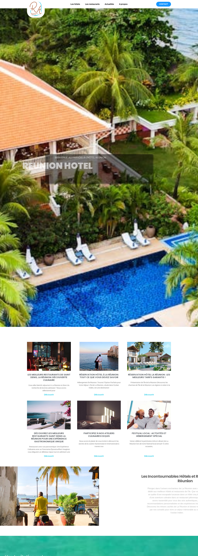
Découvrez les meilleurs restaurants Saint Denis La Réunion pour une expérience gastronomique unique (49, 437)
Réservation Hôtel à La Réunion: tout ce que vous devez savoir (99, 376)
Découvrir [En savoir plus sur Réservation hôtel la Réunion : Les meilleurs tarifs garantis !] (149, 394)
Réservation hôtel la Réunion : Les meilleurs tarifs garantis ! (149, 376)
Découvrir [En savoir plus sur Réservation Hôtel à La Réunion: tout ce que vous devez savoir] (99, 394)
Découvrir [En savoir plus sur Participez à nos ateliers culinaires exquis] (99, 456)
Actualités (109, 4)
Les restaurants (92, 4)
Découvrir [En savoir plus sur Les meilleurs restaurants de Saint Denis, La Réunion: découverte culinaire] (49, 394)
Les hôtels (75, 4)
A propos (123, 4)
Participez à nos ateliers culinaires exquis (99, 435)
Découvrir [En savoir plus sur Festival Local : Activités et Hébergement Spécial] (149, 456)
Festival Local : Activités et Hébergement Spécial (149, 435)
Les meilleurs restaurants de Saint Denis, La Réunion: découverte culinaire (49, 377)
